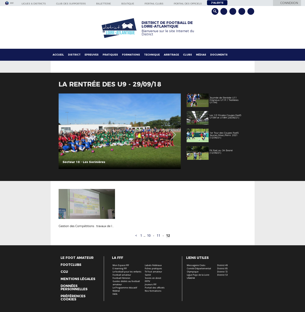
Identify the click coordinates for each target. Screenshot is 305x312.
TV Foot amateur (153, 271)
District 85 (222, 268)
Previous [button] (65, 132)
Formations (131, 54)
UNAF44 (191, 278)
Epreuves (92, 54)
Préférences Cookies (73, 298)
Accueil (58, 54)
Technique (152, 54)
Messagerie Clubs (196, 265)
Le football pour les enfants (127, 271)
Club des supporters (71, 3)
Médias (201, 54)
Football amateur (122, 275)
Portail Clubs (154, 3)
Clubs (187, 54)
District (74, 54)
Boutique (127, 3)
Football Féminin (121, 278)
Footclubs (71, 264)
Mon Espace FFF (121, 265)
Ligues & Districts (34, 3)
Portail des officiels (188, 3)
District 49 (222, 265)
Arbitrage (171, 54)
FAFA (115, 294)
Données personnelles (74, 287)
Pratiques (110, 54)
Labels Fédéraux (153, 265)
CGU (64, 271)
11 (158, 235)
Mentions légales (78, 279)
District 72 (222, 271)
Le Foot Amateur (77, 257)
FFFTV (147, 281)
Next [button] (173, 132)
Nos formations (153, 291)
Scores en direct (153, 278)
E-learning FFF (120, 268)
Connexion (289, 3)
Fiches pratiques (153, 268)
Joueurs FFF (150, 284)
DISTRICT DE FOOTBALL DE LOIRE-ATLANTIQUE (167, 25)
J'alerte (217, 2)
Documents (219, 54)
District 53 (222, 275)
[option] (120, 131)
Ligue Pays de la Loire (198, 275)
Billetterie (103, 3)
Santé (148, 275)
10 (149, 235)
